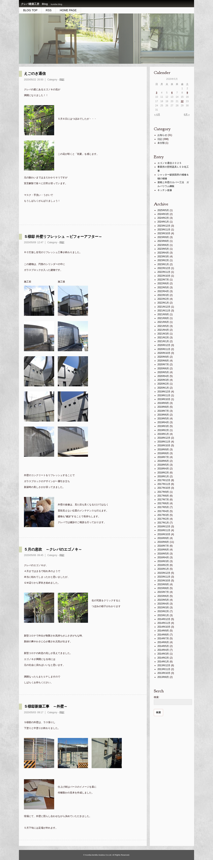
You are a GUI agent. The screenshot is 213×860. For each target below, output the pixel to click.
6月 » (187, 114)
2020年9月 (163, 356)
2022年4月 (163, 291)
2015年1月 (163, 615)
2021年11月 (163, 310)
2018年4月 (163, 468)
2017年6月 (163, 503)
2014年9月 (163, 630)
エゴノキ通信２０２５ (169, 163)
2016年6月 (163, 549)
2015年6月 (163, 596)
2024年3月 (163, 214)
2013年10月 (163, 673)
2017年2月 (163, 518)
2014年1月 (163, 661)
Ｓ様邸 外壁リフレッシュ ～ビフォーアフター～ (63, 237)
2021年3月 (163, 333)
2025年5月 (163, 210)
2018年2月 (163, 472)
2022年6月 (163, 283)
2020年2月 (163, 383)
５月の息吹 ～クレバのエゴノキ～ (53, 549)
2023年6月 (163, 245)
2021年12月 (163, 306)
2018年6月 (163, 461)
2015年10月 (163, 580)
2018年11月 (163, 441)
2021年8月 (163, 318)
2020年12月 (163, 345)
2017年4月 (163, 511)
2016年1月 (163, 569)
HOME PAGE (68, 10)
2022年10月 (163, 275)
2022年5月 (163, 287)
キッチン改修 (164, 190)
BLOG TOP (30, 10)
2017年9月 (163, 492)
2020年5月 (163, 372)
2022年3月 (163, 295)
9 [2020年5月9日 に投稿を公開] (187, 92)
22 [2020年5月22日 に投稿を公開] (182, 101)
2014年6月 (163, 642)
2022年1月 (163, 302)
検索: (156, 697)
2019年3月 (163, 426)
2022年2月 (163, 299)
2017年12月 (163, 480)
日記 (61, 79)
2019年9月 (163, 403)
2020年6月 (163, 368)
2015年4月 (163, 603)
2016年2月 (163, 565)
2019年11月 (163, 395)
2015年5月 (163, 599)
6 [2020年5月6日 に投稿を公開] (172, 92)
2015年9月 (163, 584)
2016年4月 (163, 557)
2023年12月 (163, 225)
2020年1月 (163, 387)
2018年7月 (163, 457)
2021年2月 (163, 337)
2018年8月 (163, 453)
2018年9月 (163, 449)
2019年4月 (163, 422)
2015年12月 (163, 573)
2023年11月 (163, 229)
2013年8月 (163, 677)
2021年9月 (163, 314)
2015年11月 (163, 576)
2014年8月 (163, 634)
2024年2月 (163, 218)
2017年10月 (163, 487)
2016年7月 (163, 545)
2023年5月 (163, 248)
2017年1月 (163, 522)
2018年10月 (163, 445)
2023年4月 (163, 252)
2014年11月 (163, 623)
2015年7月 (163, 592)
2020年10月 (163, 353)
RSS (49, 10)
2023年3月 (163, 256)
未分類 (161, 143)
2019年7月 (163, 410)
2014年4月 (163, 650)
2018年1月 (163, 476)
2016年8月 (163, 542)
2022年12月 (163, 268)
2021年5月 (163, 326)
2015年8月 (163, 588)
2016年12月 (163, 526)
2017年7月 (163, 499)
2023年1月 (163, 264)
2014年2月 (163, 657)
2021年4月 (163, 329)
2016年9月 (163, 538)
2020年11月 (163, 349)
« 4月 (157, 114)
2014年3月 (163, 653)
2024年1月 (163, 221)
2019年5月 (163, 418)
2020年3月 (163, 380)
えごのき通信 (35, 74)
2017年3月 (163, 515)
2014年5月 (163, 646)
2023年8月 (163, 241)
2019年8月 (163, 406)
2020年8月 (163, 360)
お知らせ (162, 135)
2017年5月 (163, 507)
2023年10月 (163, 233)
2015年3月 (163, 607)
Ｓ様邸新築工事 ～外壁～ (45, 706)
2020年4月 (163, 376)
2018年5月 (163, 464)
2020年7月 (163, 364)
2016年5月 (163, 553)
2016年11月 (163, 530)
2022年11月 (163, 272)
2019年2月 (163, 430)
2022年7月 (163, 279)
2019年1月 (163, 434)
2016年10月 (163, 534)
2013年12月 (163, 665)
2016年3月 (163, 561)
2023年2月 (163, 260)
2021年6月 (163, 322)
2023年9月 (163, 237)
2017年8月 (163, 495)
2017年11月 (163, 484)
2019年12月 (163, 391)
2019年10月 (163, 399)
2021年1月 (163, 341)
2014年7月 (163, 638)
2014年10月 (163, 626)
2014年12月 (163, 619)
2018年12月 (163, 437)
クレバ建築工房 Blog (34, 3)
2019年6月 (163, 414)
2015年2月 (163, 611)
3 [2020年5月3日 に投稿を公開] (156, 92)
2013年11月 (163, 669)
